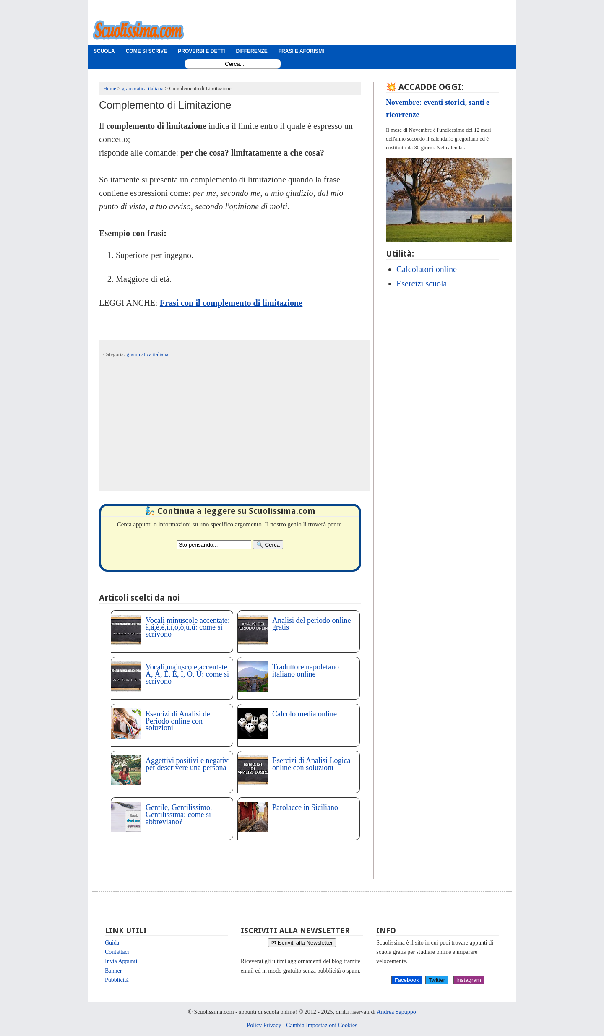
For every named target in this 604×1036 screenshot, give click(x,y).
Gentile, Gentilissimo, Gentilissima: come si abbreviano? (179, 814)
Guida (112, 943)
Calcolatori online (426, 269)
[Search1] (234, 64)
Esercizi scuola (421, 283)
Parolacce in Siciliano (305, 807)
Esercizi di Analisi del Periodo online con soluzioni (179, 721)
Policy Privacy (264, 1025)
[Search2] (214, 544)
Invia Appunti (121, 961)
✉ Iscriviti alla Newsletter (302, 943)
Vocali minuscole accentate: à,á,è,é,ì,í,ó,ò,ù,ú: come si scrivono (188, 627)
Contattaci (117, 952)
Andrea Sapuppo (396, 1012)
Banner (113, 971)
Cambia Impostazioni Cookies (321, 1025)
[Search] (268, 544)
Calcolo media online (304, 714)
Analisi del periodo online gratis (311, 624)
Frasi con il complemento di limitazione (231, 302)
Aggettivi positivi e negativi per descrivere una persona (188, 764)
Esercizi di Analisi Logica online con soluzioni (311, 764)
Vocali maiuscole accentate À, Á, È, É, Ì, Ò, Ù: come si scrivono (187, 674)
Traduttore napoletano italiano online (305, 670)
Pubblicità (117, 980)
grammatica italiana (148, 354)
